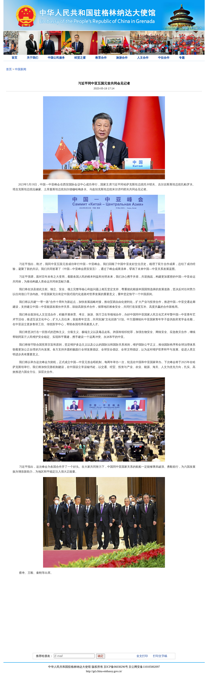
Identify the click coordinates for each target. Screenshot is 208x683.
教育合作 (101, 57)
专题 (182, 57)
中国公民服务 (56, 57)
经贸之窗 (80, 57)
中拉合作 (163, 57)
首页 (14, 57)
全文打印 (142, 656)
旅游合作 (122, 57)
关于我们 (32, 57)
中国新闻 (20, 69)
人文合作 (142, 57)
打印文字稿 (160, 656)
